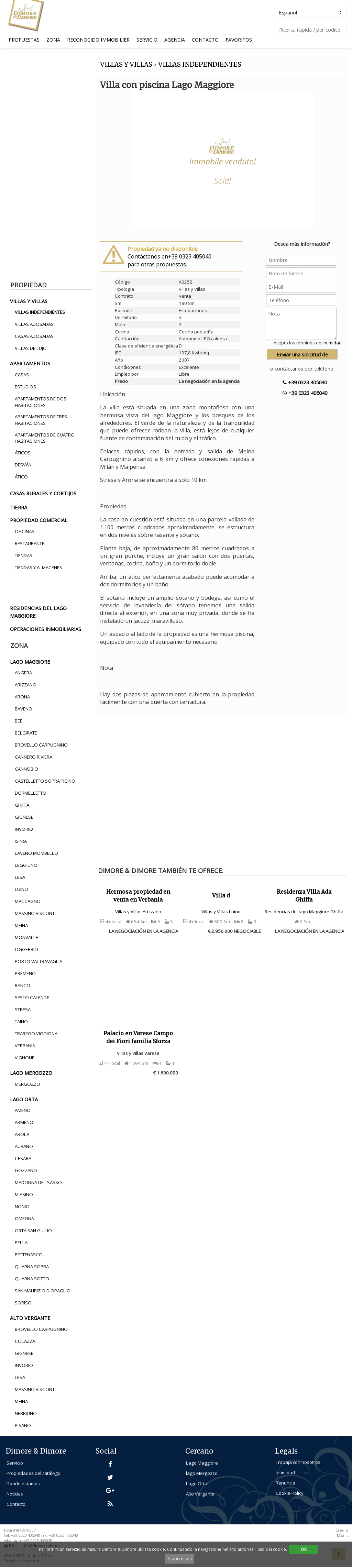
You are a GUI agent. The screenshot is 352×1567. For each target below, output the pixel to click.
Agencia (174, 39)
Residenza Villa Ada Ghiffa (304, 895)
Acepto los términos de (308, 343)
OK (304, 1549)
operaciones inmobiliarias (45, 629)
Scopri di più (179, 1559)
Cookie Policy (290, 1493)
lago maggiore (30, 661)
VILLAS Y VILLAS (126, 64)
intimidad (332, 343)
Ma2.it (342, 1535)
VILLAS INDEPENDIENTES (199, 64)
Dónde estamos (23, 1483)
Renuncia (285, 1483)
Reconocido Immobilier (98, 39)
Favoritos (239, 39)
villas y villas (28, 301)
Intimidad (285, 1472)
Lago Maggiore (202, 1463)
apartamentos (30, 363)
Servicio (146, 39)
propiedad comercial (38, 520)
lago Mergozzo (202, 1473)
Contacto (205, 39)
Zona (53, 39)
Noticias (15, 1494)
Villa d (221, 895)
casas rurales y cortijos (43, 493)
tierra (18, 507)
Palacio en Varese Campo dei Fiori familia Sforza (138, 1037)
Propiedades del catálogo (33, 1473)
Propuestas (24, 39)
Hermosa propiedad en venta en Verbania (138, 895)
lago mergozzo (31, 1072)
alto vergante (30, 1317)
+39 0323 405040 (305, 382)
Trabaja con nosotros (298, 1462)
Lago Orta (196, 1483)
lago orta (24, 1099)
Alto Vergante (200, 1494)
